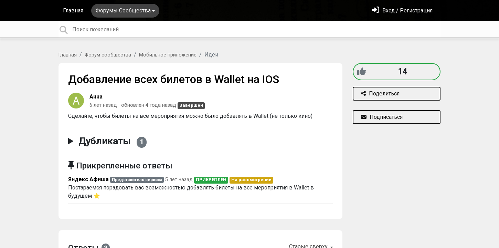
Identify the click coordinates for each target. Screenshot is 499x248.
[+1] (361, 71)
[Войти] (402, 10)
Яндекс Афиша (88, 179)
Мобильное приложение (168, 55)
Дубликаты (112, 141)
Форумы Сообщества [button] (123, 10)
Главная (73, 10)
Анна (96, 96)
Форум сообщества (108, 55)
